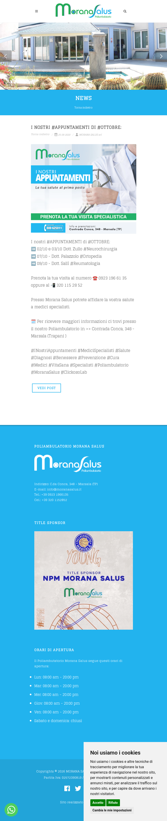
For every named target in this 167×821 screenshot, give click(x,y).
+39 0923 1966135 (54, 494)
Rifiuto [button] (113, 802)
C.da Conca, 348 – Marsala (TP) (74, 484)
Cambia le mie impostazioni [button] (112, 810)
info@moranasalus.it (64, 489)
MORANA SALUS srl (88, 134)
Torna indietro (83, 107)
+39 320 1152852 (54, 500)
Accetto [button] (98, 802)
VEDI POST (46, 388)
